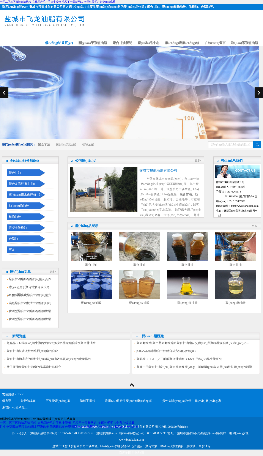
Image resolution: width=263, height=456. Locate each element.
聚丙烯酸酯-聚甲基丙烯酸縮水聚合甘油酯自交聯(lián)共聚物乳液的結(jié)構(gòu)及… (193, 343)
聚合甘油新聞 (122, 43)
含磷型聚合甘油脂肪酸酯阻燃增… (31, 311)
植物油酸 (88, 144)
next (259, 92)
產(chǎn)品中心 (148, 43)
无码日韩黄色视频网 (63, 426)
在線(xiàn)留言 (215, 43)
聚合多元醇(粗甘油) (22, 183)
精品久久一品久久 (127, 426)
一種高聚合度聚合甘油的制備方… (31, 295)
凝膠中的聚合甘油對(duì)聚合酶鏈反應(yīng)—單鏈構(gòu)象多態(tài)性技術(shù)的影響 (194, 367)
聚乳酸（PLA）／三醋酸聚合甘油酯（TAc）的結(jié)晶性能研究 (179, 359)
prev (4, 92)
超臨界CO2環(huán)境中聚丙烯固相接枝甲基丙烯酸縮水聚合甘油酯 (51, 343)
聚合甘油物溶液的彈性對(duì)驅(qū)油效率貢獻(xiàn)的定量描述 (49, 359)
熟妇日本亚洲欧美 (37, 426)
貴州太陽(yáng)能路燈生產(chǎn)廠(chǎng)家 (191, 400)
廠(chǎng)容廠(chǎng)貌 (182, 43)
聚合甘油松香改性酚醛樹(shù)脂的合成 (32, 351)
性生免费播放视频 (12, 426)
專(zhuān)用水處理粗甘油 (25, 194)
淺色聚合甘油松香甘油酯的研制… (31, 303)
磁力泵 (6, 400)
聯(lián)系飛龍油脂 (244, 43)
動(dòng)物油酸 (66, 144)
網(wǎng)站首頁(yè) (59, 43)
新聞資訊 (19, 336)
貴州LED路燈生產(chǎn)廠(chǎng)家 (129, 400)
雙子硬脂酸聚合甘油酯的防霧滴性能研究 (34, 367)
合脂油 (13, 238)
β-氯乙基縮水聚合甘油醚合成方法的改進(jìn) (166, 351)
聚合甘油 (15, 172)
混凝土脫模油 (18, 227)
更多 (12, 249)
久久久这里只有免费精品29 (96, 426)
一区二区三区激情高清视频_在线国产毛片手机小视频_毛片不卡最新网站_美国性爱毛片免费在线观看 (57, 1)
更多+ (53, 271)
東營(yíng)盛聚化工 (15, 407)
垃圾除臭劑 (28, 400)
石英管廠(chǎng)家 (58, 400)
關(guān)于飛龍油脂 (93, 43)
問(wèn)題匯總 (153, 336)
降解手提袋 (87, 400)
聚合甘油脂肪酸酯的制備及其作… (31, 279)
